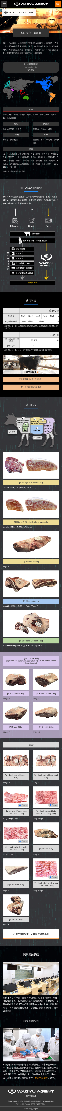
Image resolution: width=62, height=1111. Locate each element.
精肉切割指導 (41, 1078)
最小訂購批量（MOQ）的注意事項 (32, 934)
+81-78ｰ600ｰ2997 (28, 1104)
